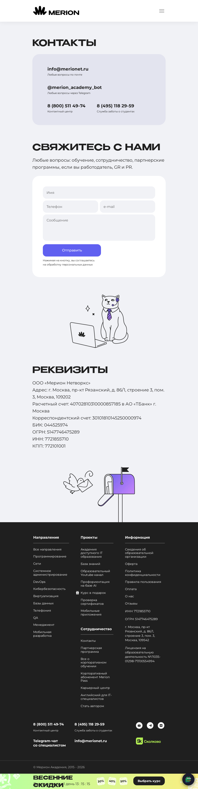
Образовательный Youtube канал (95, 573)
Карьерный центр (95, 688)
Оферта (131, 564)
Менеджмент (43, 625)
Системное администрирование (50, 573)
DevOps (39, 582)
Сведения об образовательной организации (139, 553)
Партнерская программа (91, 650)
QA (35, 618)
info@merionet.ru (68, 69)
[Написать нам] (188, 779)
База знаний (90, 564)
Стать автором (92, 706)
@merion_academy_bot (74, 87)
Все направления (47, 549)
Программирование (49, 556)
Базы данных (43, 603)
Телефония (42, 610)
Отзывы (131, 603)
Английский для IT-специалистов (96, 697)
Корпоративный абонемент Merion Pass (95, 677)
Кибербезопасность (49, 589)
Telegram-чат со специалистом (49, 743)
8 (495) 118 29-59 (115, 105)
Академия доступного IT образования (91, 553)
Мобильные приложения (91, 612)
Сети (37, 564)
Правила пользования (143, 582)
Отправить (72, 250)
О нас (129, 596)
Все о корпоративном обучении (93, 662)
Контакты (88, 641)
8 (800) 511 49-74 (66, 105)
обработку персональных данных (70, 264)
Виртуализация (45, 596)
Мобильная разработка (42, 634)
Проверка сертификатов (92, 602)
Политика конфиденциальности (142, 573)
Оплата (131, 589)
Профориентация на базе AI (95, 583)
